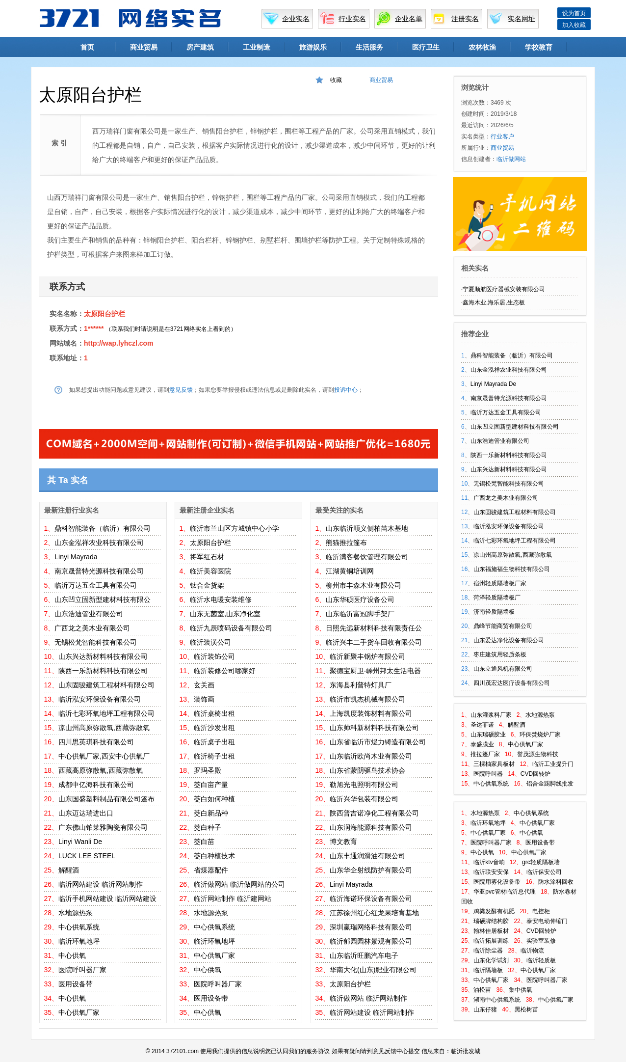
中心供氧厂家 (79, 1012)
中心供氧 (72, 955)
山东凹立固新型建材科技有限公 (102, 599)
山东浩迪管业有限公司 (88, 614)
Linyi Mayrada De (493, 384)
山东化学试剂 (491, 960)
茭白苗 (204, 841)
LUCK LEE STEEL (86, 856)
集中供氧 (520, 989)
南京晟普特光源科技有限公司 (99, 571)
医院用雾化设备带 (497, 881)
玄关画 (204, 685)
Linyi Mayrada (75, 557)
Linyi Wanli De (80, 841)
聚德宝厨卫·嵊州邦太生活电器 (375, 671)
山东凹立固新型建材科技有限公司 (514, 426)
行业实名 (352, 19)
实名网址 (521, 19)
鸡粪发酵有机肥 (494, 911)
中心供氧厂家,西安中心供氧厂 (104, 756)
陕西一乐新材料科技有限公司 (103, 671)
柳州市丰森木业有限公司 (363, 585)
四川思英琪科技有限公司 (96, 742)
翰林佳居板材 (491, 930)
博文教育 (343, 841)
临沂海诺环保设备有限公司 (371, 898)
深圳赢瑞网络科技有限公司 (371, 927)
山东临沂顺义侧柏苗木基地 (367, 528)
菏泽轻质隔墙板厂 (497, 597)
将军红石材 (207, 557)
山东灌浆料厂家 (491, 714)
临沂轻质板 (541, 960)
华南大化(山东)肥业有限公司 (373, 970)
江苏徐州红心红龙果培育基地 (374, 913)
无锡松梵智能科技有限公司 (95, 642)
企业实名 (296, 19)
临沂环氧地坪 (79, 941)
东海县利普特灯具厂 (360, 685)
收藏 (336, 80)
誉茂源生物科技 (537, 754)
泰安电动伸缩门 (547, 921)
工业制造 (256, 47)
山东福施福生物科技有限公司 (511, 569)
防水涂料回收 (556, 881)
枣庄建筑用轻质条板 (499, 654)
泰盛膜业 (482, 744)
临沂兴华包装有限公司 (364, 799)
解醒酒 (68, 870)
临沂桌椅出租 (214, 713)
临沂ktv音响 (488, 862)
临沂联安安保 (491, 872)
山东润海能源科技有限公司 (371, 827)
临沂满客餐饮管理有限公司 (367, 557)
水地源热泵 (75, 913)
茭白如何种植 (214, 799)
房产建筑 (200, 47)
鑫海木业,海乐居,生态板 (494, 302)
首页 (87, 47)
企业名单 (408, 19)
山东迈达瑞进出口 (85, 813)
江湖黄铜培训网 (350, 571)
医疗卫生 (426, 47)
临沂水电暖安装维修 (221, 599)
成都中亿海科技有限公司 (96, 785)
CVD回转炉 (535, 773)
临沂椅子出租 (214, 756)
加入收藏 (574, 25)
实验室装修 (541, 940)
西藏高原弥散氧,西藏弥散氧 (100, 770)
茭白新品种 (211, 813)
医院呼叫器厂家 (82, 970)
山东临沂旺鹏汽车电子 (364, 955)
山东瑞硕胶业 (488, 734)
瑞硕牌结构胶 (491, 921)
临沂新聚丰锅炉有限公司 (367, 656)
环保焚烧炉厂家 (540, 734)
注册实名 (465, 19)
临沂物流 (532, 950)
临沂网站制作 (122, 884)
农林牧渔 (482, 47)
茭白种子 (207, 827)
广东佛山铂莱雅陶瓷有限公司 (103, 827)
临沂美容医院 (210, 571)
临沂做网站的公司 (257, 884)
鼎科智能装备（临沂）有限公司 (102, 528)
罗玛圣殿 (207, 770)
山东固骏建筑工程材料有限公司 (106, 685)
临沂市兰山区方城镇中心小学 (234, 528)
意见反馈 (181, 389)
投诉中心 (346, 389)
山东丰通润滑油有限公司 (367, 856)
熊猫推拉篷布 (346, 542)
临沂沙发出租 (214, 728)
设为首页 (574, 13)
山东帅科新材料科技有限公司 (374, 728)
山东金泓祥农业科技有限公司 (99, 542)
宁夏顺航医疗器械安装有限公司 (504, 289)
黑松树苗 (526, 1009)
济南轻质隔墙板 (494, 611)
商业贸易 (143, 47)
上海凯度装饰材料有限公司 (371, 713)
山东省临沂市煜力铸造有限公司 (378, 742)
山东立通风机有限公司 (502, 668)
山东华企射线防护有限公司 (371, 870)
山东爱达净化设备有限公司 (508, 640)
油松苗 (482, 989)
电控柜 (541, 911)
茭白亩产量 (211, 785)
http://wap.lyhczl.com (119, 343)
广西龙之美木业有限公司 (92, 628)
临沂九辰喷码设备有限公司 (231, 628)
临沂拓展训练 (491, 940)
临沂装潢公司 (210, 642)
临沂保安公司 (544, 872)
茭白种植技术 (214, 856)
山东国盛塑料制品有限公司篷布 (106, 799)
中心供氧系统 (79, 927)
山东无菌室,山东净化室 (225, 614)
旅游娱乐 (313, 47)
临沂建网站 (254, 898)
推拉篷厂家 (485, 754)
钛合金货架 (207, 585)
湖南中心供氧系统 (497, 999)
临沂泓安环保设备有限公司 (99, 699)
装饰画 (204, 699)
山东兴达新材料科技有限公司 (103, 656)
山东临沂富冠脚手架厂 (360, 614)
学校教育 (538, 47)
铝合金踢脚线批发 (550, 783)
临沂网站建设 (79, 884)
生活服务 (369, 47)
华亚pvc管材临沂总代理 (504, 891)
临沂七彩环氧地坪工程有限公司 (106, 713)
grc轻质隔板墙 (541, 862)
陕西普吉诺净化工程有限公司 (374, 813)
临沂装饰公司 (214, 656)
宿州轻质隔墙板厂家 (499, 583)
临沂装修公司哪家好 (225, 671)
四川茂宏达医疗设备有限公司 (511, 683)
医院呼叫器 (488, 773)
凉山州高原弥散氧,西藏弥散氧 (104, 728)
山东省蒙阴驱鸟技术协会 (367, 770)
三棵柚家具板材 (494, 764)
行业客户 (502, 136)
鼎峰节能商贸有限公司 (502, 626)
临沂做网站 (211, 884)
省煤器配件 (211, 870)
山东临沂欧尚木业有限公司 (371, 756)
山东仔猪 (485, 1009)
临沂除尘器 (488, 950)
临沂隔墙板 (488, 970)
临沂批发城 (465, 1051)
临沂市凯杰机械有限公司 (367, 699)
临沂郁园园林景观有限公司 (371, 941)
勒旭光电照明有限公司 (364, 785)
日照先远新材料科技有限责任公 (374, 628)
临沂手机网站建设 (85, 898)
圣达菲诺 (482, 724)
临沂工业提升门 (553, 764)
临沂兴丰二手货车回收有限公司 (374, 642)
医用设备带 (75, 984)
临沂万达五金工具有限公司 (95, 585)
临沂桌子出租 (214, 742)
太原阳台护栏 (104, 314)
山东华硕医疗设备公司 (360, 599)
